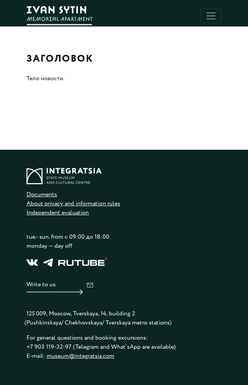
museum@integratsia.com (80, 356)
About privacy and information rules (73, 203)
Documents (41, 194)
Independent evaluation (57, 212)
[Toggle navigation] (211, 15)
